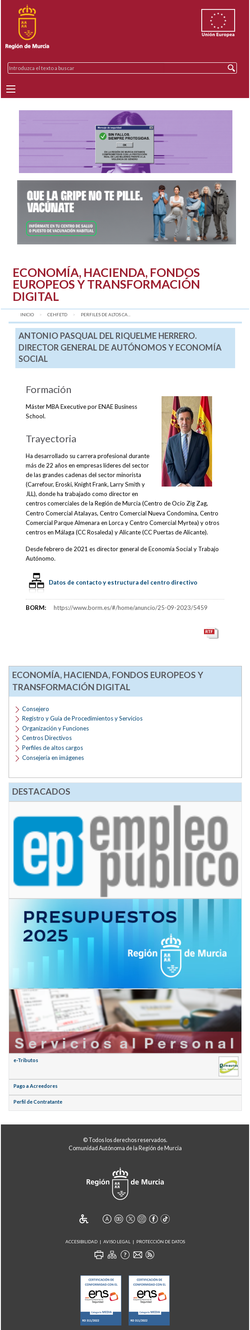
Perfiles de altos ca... (105, 314)
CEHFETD (57, 314)
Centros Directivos (47, 737)
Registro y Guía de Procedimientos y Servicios (82, 718)
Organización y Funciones (55, 728)
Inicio (27, 314)
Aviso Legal (116, 1241)
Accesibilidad (81, 1241)
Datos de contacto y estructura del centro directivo (123, 582)
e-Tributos (26, 1060)
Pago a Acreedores (36, 1086)
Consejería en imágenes (53, 757)
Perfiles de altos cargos (52, 747)
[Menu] (10, 89)
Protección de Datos (160, 1241)
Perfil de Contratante (38, 1102)
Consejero (35, 708)
